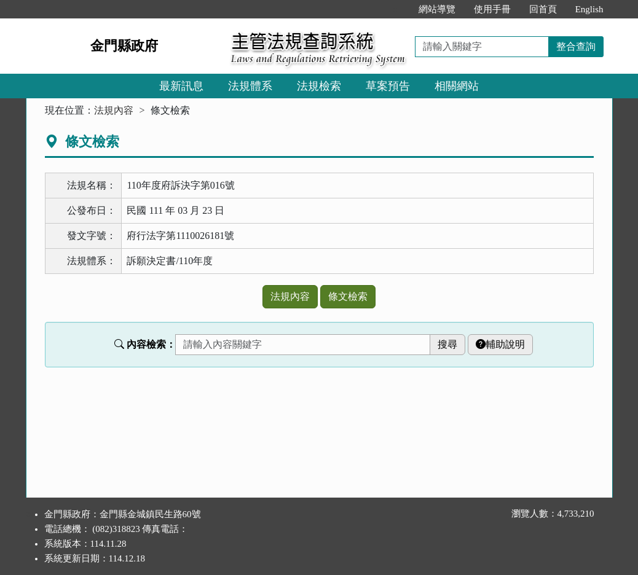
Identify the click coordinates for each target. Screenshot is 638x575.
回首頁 (543, 9)
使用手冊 (492, 9)
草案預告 (388, 86)
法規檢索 (319, 86)
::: (396, 9)
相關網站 (457, 86)
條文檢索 (348, 296)
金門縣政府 (124, 45)
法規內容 (113, 110)
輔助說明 (500, 344)
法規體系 (250, 86)
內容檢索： (145, 344)
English (589, 9)
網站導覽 (437, 9)
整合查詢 (576, 46)
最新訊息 (181, 86)
